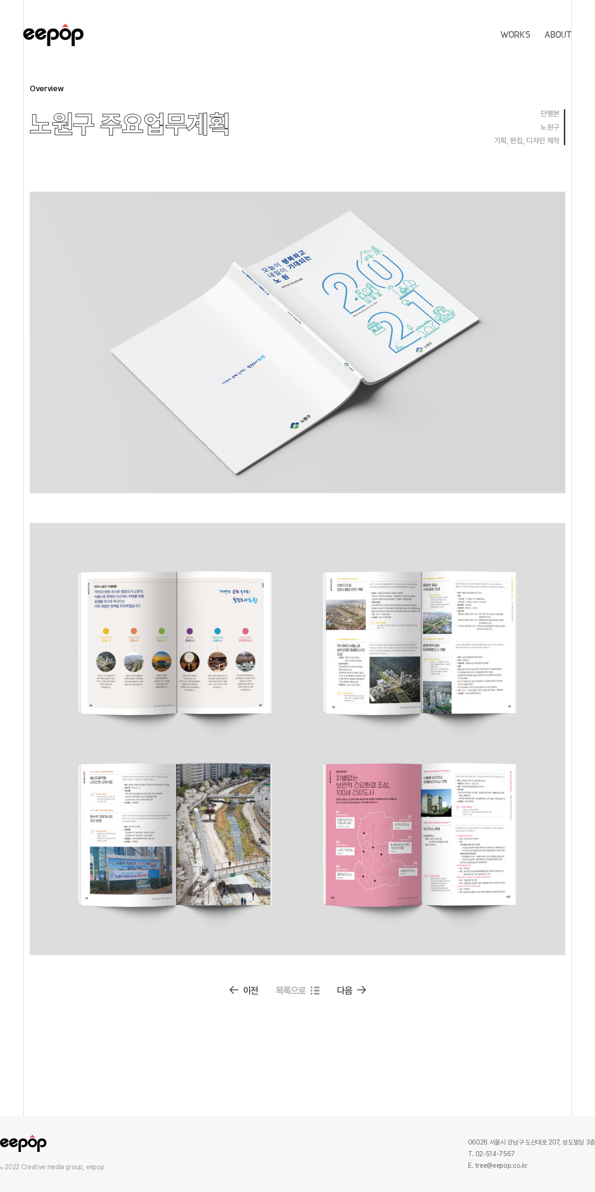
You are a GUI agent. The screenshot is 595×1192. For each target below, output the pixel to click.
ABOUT (558, 35)
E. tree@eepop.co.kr (497, 1165)
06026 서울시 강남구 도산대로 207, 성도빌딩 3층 (531, 1142)
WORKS (515, 35)
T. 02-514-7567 (491, 1154)
